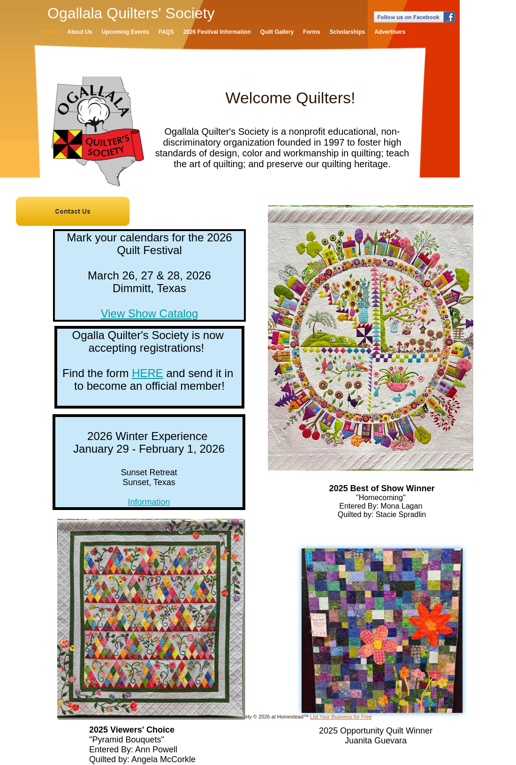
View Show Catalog (149, 313)
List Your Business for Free (341, 716)
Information (149, 502)
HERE (147, 373)
